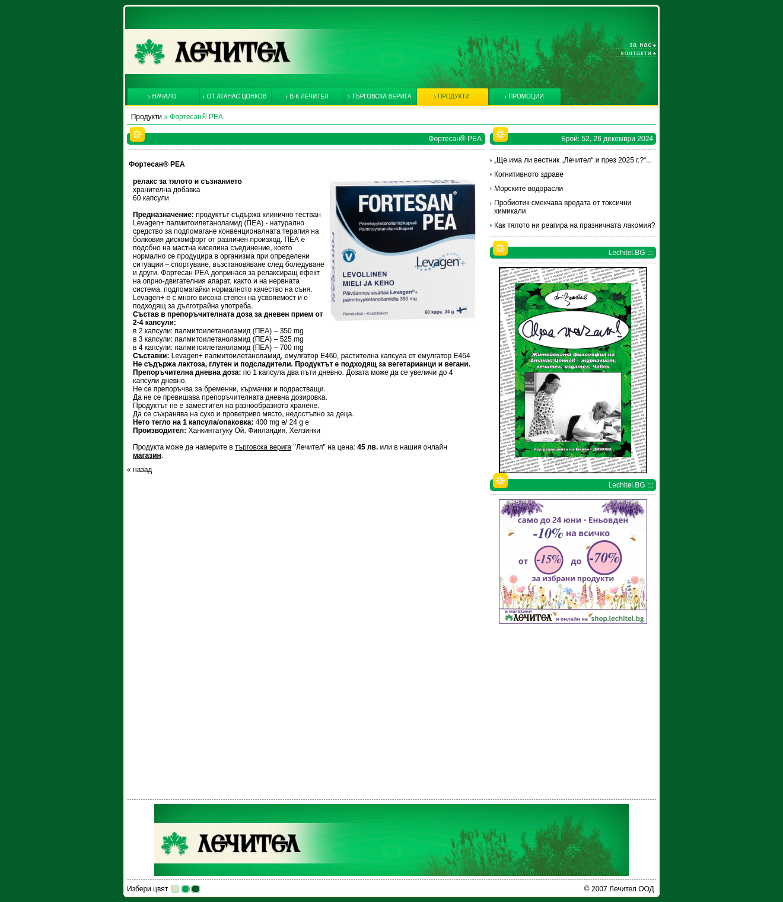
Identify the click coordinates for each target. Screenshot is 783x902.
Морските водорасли (528, 188)
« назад (139, 470)
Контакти (636, 52)
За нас (640, 44)
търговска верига (263, 447)
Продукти (146, 117)
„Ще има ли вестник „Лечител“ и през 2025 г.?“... (573, 160)
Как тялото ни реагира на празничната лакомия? (574, 225)
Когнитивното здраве (529, 174)
